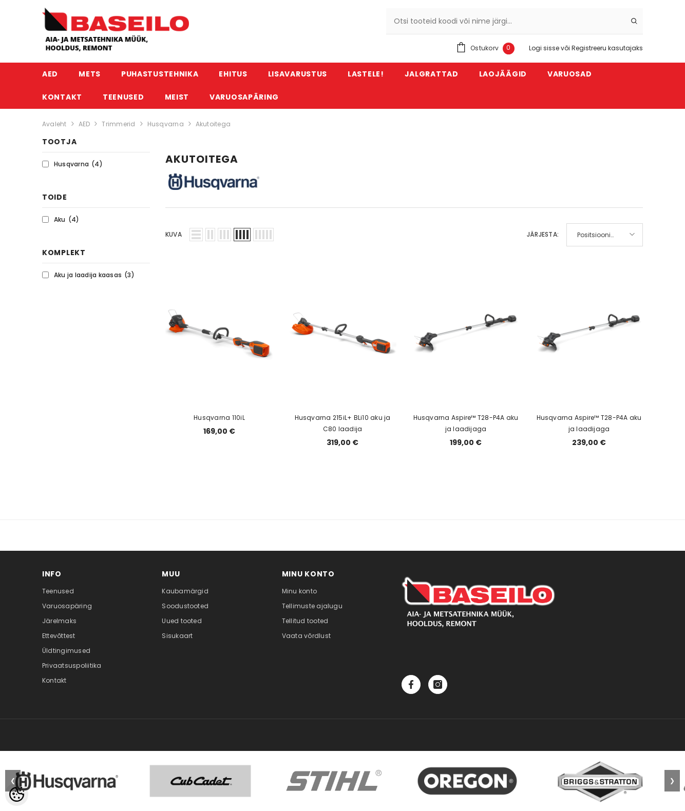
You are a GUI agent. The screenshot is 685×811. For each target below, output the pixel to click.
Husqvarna (165, 124)
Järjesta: (543, 234)
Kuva (173, 234)
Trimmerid (118, 124)
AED (84, 124)
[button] (196, 234)
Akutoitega (213, 124)
